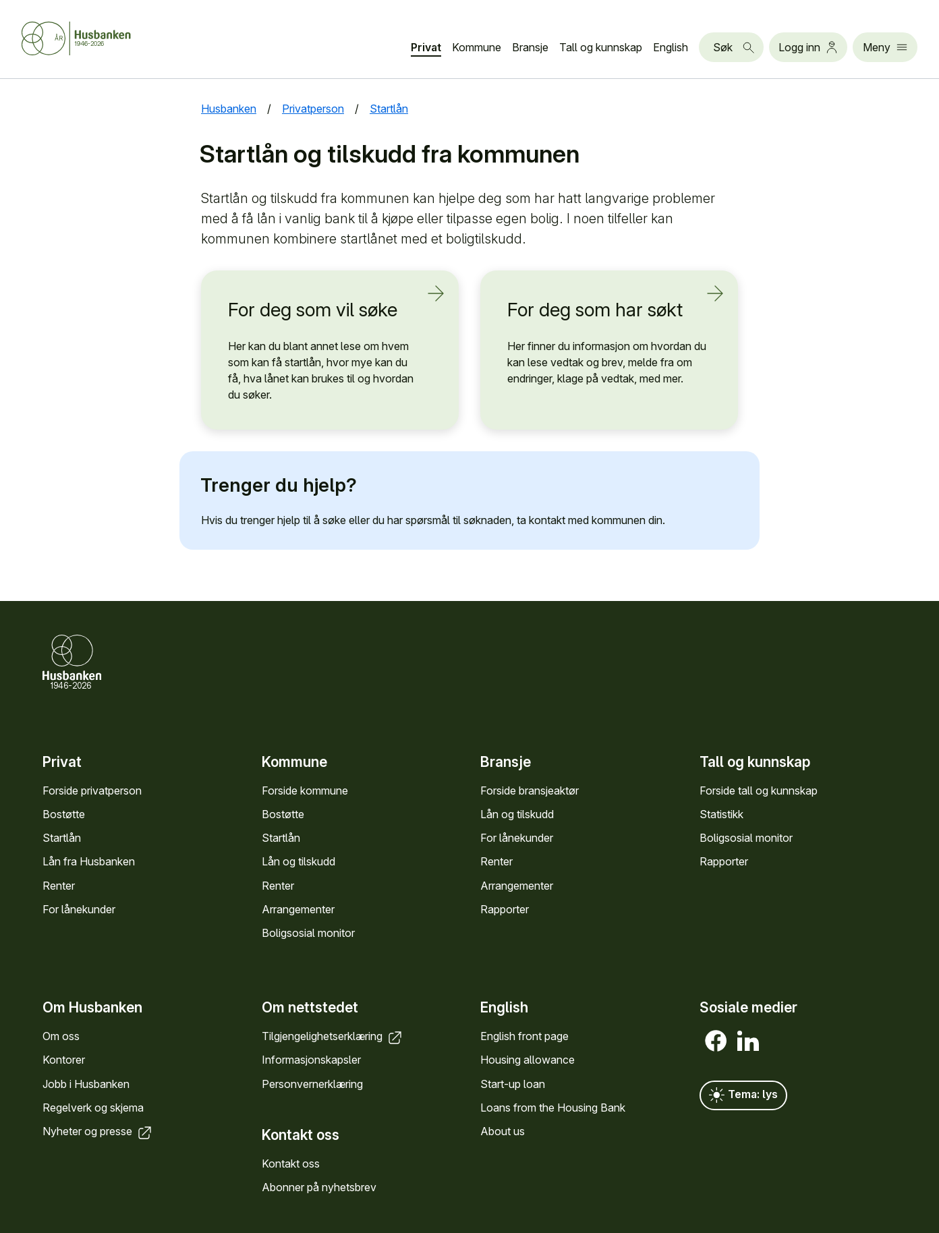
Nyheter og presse (98, 1131)
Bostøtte (63, 814)
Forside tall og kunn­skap (759, 790)
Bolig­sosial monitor (308, 933)
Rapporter (504, 909)
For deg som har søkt (601, 309)
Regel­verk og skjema (93, 1107)
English (670, 47)
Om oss (61, 1036)
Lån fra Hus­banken (88, 861)
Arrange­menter (298, 909)
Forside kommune (305, 790)
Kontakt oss (291, 1163)
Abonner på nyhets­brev (319, 1187)
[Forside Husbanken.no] (76, 38)
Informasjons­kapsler (311, 1059)
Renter (58, 885)
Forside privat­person (92, 790)
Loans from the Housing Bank (552, 1107)
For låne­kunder (78, 909)
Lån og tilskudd (298, 861)
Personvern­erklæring (312, 1084)
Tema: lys (743, 1095)
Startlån (61, 837)
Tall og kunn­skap (600, 47)
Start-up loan (512, 1084)
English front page (524, 1036)
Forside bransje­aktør (529, 790)
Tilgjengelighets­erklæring (333, 1036)
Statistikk (721, 814)
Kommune (476, 47)
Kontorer (63, 1059)
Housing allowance (527, 1059)
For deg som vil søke (322, 309)
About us (502, 1131)
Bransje (530, 47)
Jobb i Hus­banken (86, 1084)
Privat (426, 47)
